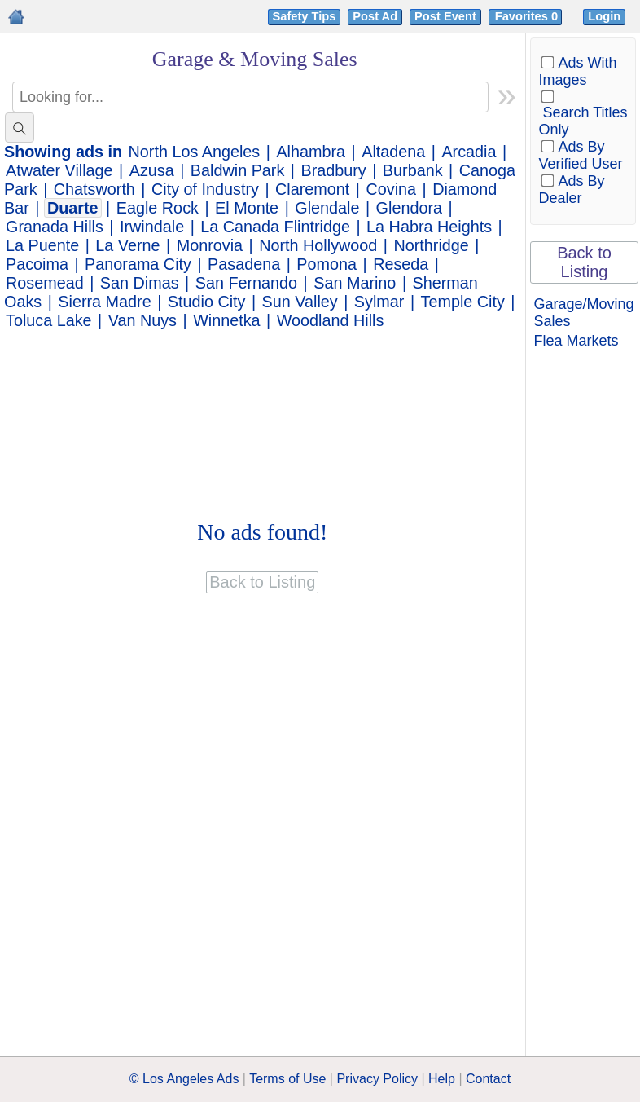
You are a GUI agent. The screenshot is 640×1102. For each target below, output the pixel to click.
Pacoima (37, 264)
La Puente (42, 245)
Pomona (326, 264)
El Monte (246, 208)
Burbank (413, 170)
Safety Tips (304, 16)
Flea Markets (576, 341)
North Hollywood (318, 245)
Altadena (393, 152)
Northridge (430, 245)
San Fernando (246, 283)
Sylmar (379, 302)
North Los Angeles (195, 152)
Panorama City (138, 264)
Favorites (528, 16)
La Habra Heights (429, 227)
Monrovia (210, 245)
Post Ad (375, 16)
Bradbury (333, 170)
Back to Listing (584, 262)
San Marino (354, 283)
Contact (488, 1079)
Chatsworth (94, 189)
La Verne (127, 245)
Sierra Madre (104, 302)
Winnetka (226, 320)
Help (441, 1079)
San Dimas (139, 283)
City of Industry (205, 189)
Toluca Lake (49, 320)
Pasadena (244, 264)
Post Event (445, 16)
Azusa (151, 170)
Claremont (312, 189)
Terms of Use (287, 1079)
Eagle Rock (157, 208)
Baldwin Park (237, 170)
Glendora (409, 208)
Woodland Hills (330, 320)
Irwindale (152, 227)
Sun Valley (300, 302)
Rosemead (45, 283)
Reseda (400, 264)
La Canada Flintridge (275, 227)
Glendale (327, 208)
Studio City (207, 302)
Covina (391, 189)
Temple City (463, 302)
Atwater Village (59, 170)
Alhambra (310, 152)
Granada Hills (54, 227)
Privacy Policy (377, 1079)
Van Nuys (142, 320)
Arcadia (468, 152)
